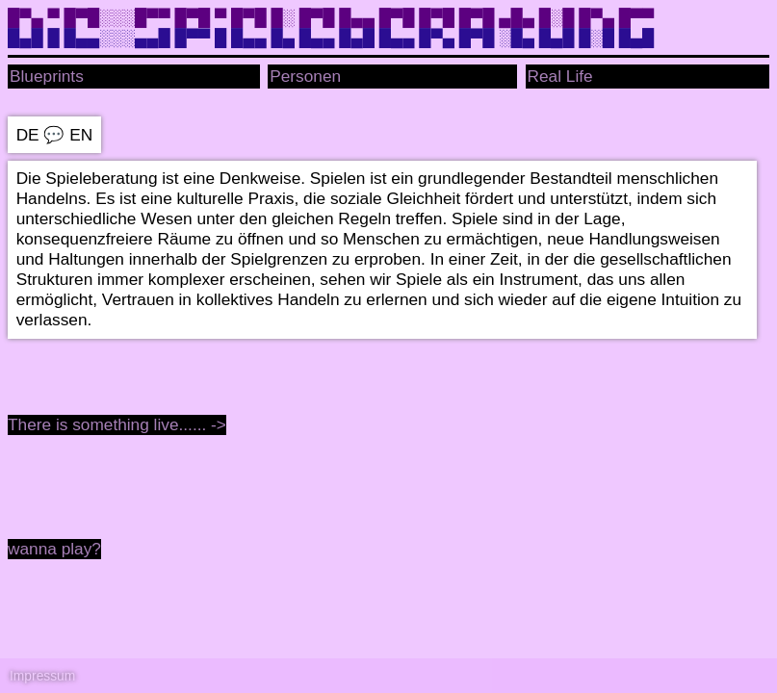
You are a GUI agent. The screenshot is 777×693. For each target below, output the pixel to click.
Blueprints (47, 76)
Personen (305, 76)
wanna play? (54, 548)
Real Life (560, 76)
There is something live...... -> (117, 424)
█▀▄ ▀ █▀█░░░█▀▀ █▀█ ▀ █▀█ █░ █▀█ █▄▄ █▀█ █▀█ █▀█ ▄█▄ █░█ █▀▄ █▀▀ (331, 17)
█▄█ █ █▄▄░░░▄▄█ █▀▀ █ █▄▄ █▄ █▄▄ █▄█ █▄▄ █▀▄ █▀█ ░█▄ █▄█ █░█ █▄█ (331, 37)
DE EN (54, 134)
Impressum (42, 675)
